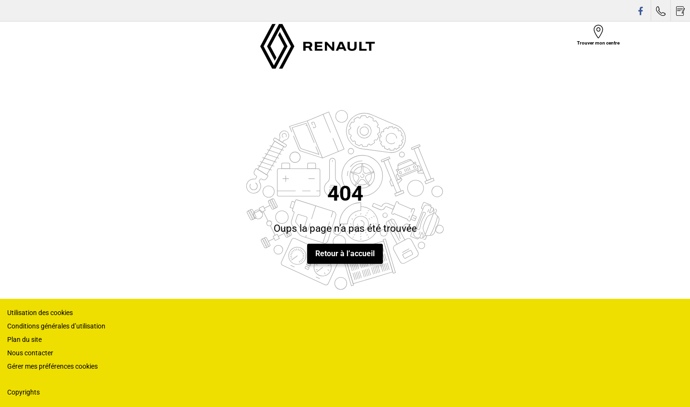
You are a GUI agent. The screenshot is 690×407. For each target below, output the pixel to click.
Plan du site (24, 339)
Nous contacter (30, 353)
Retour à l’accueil (345, 253)
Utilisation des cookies (40, 313)
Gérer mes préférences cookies (52, 366)
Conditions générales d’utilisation (56, 326)
